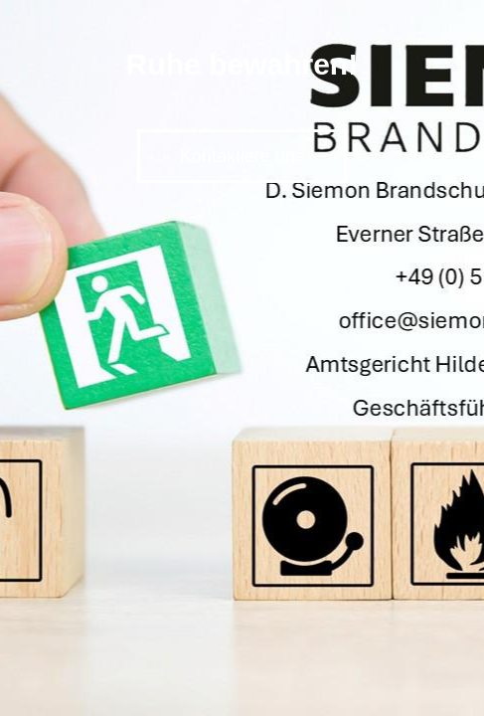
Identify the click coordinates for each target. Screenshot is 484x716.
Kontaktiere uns (242, 156)
